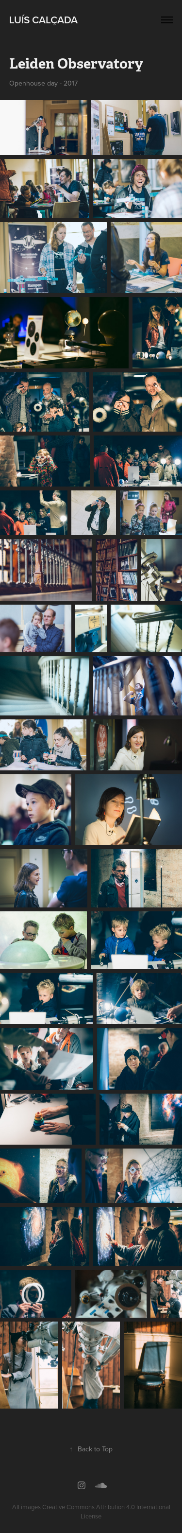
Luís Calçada (43, 19)
